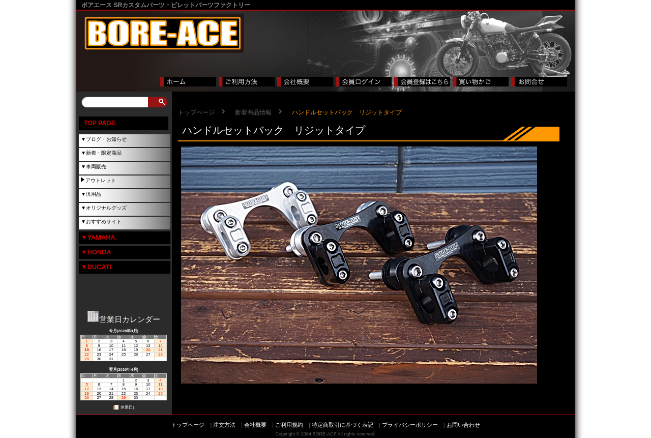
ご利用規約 (289, 425)
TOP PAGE (99, 123)
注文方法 (224, 425)
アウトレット (100, 180)
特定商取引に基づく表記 (342, 425)
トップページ (196, 112)
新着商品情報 (253, 112)
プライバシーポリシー (410, 425)
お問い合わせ (463, 425)
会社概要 (255, 425)
